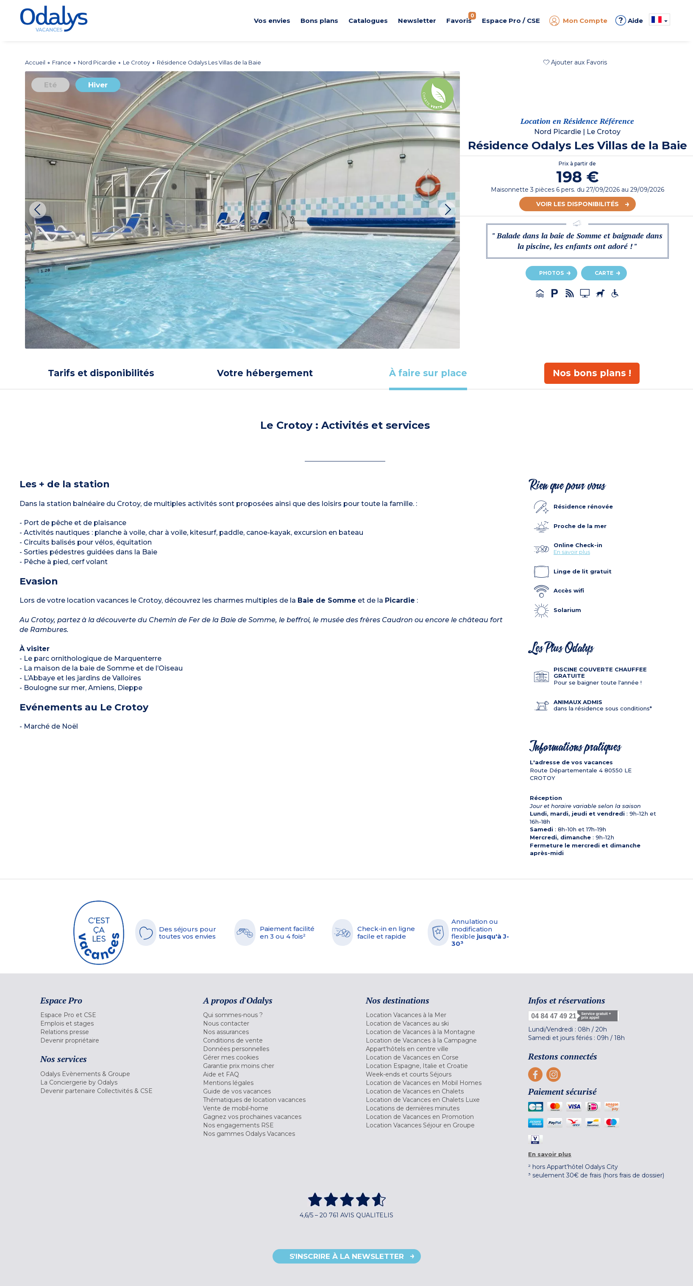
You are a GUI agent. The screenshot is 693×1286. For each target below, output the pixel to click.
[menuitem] (111, 1015)
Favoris (461, 18)
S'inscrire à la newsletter (346, 1256)
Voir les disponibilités (577, 204)
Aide (629, 20)
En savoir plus (572, 551)
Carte (604, 273)
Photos (551, 273)
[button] (575, 62)
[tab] (101, 373)
